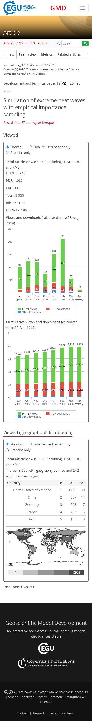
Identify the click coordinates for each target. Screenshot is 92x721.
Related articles (69, 54)
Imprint (38, 713)
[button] (59, 43)
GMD (58, 7)
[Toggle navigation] (83, 8)
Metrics (47, 54)
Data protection (61, 713)
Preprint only (18, 152)
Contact (22, 713)
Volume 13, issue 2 (33, 43)
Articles (9, 43)
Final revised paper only (49, 147)
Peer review (27, 54)
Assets (9, 54)
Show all (14, 147)
